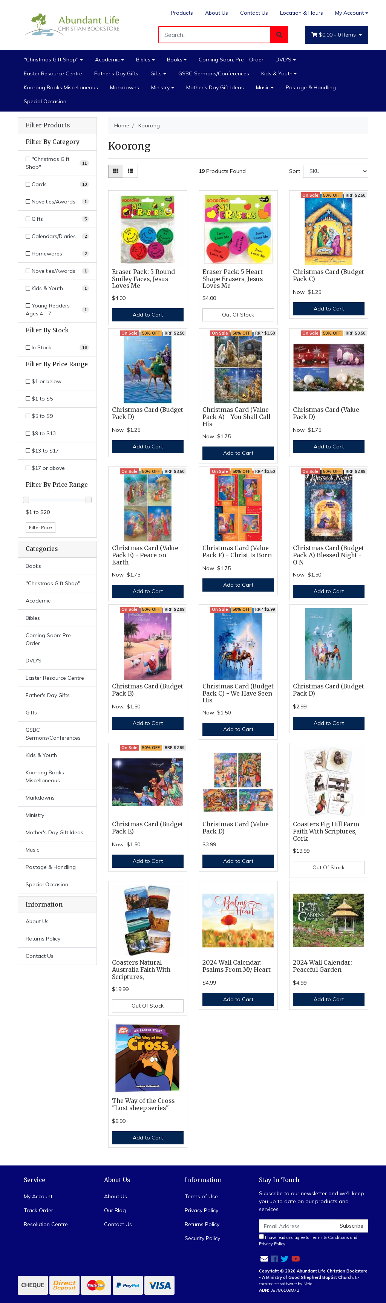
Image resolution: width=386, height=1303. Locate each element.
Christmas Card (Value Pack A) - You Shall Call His (236, 417)
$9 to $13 (41, 433)
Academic (107, 59)
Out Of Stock (238, 314)
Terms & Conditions (330, 1237)
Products (182, 12)
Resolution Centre (46, 1224)
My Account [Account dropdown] (349, 12)
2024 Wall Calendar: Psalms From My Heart (236, 966)
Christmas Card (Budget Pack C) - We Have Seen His (238, 693)
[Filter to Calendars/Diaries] (57, 236)
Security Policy (202, 1238)
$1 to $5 (39, 398)
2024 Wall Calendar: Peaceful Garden (322, 966)
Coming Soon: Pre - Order (231, 59)
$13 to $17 (42, 450)
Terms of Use (201, 1196)
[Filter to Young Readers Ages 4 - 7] (57, 310)
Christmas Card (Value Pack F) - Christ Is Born (237, 551)
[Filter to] (57, 163)
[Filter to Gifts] (57, 219)
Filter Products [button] (48, 125)
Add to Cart (148, 314)
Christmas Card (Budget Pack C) (328, 275)
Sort (294, 171)
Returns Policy (43, 938)
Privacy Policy (201, 1210)
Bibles (143, 59)
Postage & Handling (311, 87)
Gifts (156, 73)
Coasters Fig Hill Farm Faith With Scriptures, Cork (326, 831)
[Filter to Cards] (57, 184)
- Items (334, 35)
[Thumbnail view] (115, 171)
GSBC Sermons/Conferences (213, 73)
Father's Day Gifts (116, 73)
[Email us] (264, 1258)
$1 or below (43, 381)
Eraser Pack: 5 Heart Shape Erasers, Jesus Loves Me (232, 279)
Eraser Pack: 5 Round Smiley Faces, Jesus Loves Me (143, 279)
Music (263, 87)
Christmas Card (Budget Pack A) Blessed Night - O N (328, 555)
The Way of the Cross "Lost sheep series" (143, 1104)
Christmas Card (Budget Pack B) (147, 690)
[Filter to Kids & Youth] (57, 288)
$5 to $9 (39, 416)
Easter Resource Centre (53, 73)
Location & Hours (301, 12)
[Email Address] (297, 1226)
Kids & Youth (277, 73)
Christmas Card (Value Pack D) (326, 413)
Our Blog (115, 1210)
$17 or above (45, 468)
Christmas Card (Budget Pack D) (147, 413)
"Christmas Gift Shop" (51, 59)
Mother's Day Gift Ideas (215, 87)
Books (174, 59)
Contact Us (254, 12)
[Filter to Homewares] (57, 254)
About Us (216, 12)
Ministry (160, 87)
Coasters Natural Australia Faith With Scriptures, (141, 969)
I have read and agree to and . (308, 1240)
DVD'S (283, 59)
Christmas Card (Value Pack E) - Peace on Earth (145, 555)
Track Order (38, 1210)
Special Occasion (45, 101)
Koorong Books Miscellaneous (61, 87)
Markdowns (124, 87)
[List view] (130, 171)
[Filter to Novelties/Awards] (57, 202)
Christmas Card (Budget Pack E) (147, 828)
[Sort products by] (335, 171)
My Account (38, 1196)
